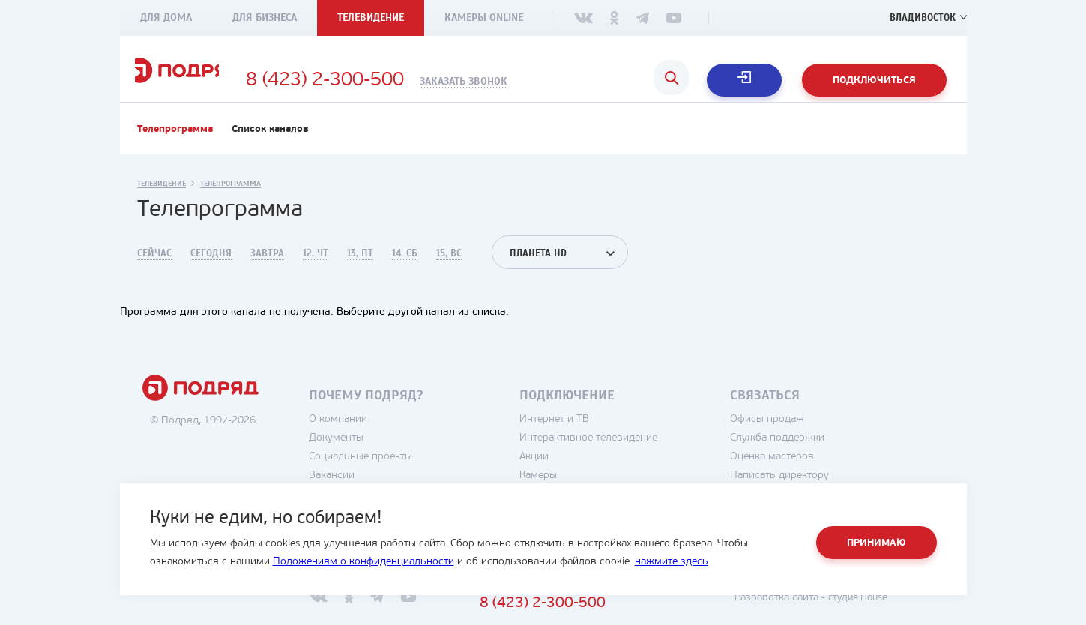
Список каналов (270, 147)
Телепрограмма (175, 147)
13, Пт (360, 271)
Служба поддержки (818, 456)
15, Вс (449, 271)
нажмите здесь (671, 561)
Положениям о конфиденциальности (363, 561)
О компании (379, 437)
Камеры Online (483, 17)
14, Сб (404, 271)
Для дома (166, 17)
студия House (896, 615)
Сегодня (211, 271)
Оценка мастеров (813, 474)
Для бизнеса (264, 17)
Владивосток (920, 17)
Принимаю (876, 543)
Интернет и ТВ (595, 437)
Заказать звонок (541, 82)
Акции (575, 474)
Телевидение (370, 17)
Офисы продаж (808, 437)
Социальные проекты (401, 474)
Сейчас (154, 271)
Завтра (267, 271)
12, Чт (315, 271)
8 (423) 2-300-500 (402, 81)
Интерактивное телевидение (630, 456)
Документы (377, 456)
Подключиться (874, 80)
